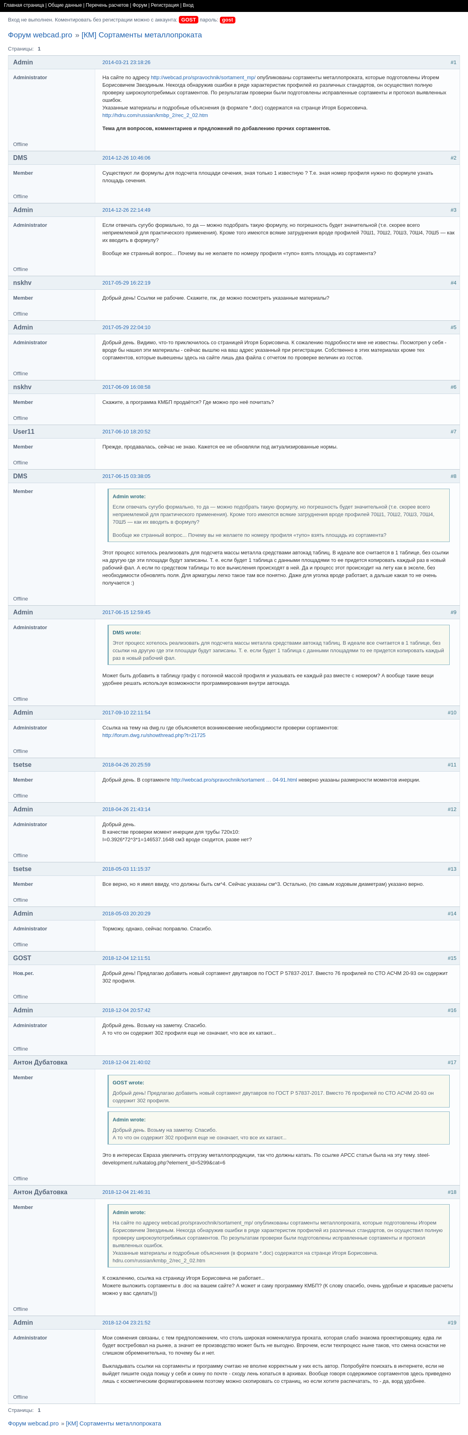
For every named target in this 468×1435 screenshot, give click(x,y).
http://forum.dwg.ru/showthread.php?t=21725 (154, 735)
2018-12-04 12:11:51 (126, 958)
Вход (188, 5)
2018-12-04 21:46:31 (126, 1192)
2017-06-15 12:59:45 (126, 612)
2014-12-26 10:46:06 (126, 158)
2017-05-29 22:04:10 (126, 327)
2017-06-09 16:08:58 (126, 387)
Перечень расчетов (107, 5)
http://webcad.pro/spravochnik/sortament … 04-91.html (234, 780)
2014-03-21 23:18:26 (126, 62)
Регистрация (165, 5)
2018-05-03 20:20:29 (126, 913)
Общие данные (65, 5)
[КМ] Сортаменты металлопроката (142, 35)
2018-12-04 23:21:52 (126, 1323)
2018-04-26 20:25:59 (126, 765)
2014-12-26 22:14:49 (126, 210)
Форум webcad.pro (40, 35)
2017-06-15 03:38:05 (126, 476)
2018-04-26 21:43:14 (126, 809)
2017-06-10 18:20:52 (126, 432)
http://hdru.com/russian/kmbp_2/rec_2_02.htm (155, 115)
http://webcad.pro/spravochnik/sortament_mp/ (203, 77)
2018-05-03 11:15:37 (126, 869)
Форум (140, 5)
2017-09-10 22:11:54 (126, 713)
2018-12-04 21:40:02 (126, 1062)
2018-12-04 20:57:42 (126, 1010)
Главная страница (24, 5)
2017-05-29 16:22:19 (126, 283)
